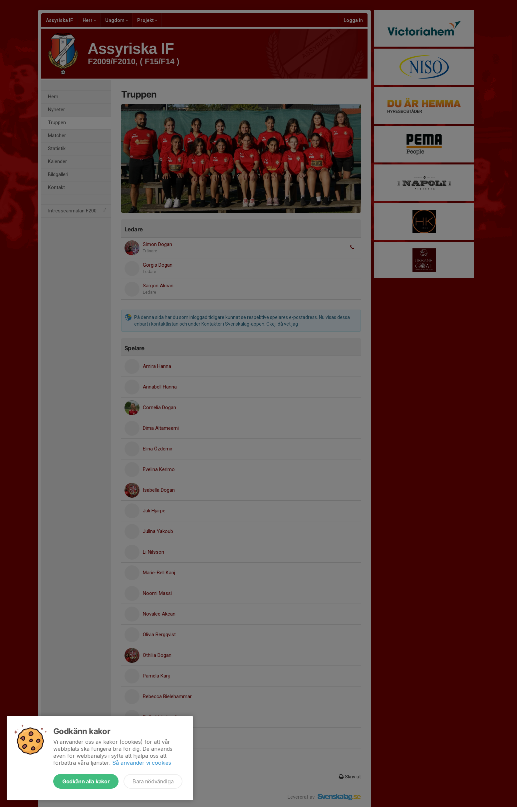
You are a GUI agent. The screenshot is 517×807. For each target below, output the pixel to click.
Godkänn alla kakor (86, 781)
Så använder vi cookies (141, 762)
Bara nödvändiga (152, 781)
